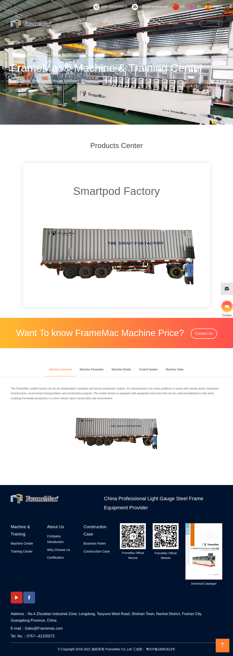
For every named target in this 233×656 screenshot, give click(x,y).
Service (173, 23)
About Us (84, 23)
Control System (148, 369)
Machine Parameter (92, 369)
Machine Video (175, 369)
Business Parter (95, 543)
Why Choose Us (58, 550)
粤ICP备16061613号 (160, 649)
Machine (103, 23)
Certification (55, 557)
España (217, 6)
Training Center (22, 551)
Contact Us (154, 23)
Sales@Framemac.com (154, 6)
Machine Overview (60, 369)
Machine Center (22, 543)
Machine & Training (20, 530)
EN (199, 6)
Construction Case (128, 23)
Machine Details (121, 369)
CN (183, 6)
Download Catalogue (203, 583)
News (189, 23)
